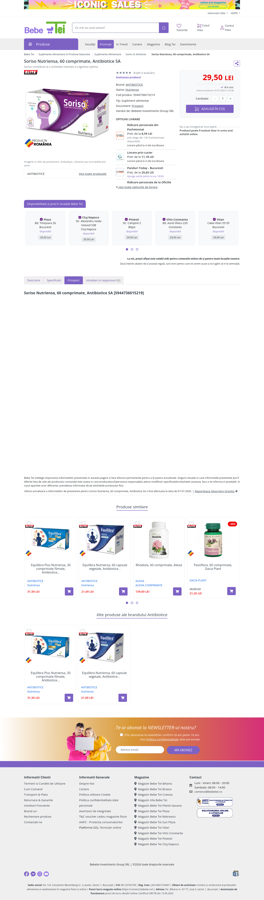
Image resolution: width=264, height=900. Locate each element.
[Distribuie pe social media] (237, 63)
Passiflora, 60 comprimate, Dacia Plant (213, 567)
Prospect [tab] (74, 280)
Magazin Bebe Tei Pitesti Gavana (158, 805)
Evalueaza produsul (128, 77)
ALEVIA (139, 581)
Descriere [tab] (33, 280)
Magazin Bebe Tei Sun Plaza (154, 822)
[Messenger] (33, 873)
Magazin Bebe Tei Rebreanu (155, 816)
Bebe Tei (29, 54)
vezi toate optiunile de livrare (137, 187)
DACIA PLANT (197, 580)
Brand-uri (30, 811)
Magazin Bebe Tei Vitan (151, 827)
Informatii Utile (217, 13)
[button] (126, 249)
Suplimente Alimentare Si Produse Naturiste (64, 54)
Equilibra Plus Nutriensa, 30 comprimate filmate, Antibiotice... (51, 568)
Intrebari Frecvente (37, 805)
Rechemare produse (37, 816)
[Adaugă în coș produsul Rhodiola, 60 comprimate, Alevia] (177, 591)
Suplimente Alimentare (107, 54)
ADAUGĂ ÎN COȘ (210, 109)
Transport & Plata (36, 794)
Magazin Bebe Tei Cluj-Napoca (156, 844)
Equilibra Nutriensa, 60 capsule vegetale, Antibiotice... (104, 567)
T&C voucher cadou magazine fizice (103, 816)
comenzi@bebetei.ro (208, 791)
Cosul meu (203, 27)
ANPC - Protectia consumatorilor (101, 822)
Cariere (84, 789)
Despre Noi (86, 783)
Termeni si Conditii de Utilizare (44, 783)
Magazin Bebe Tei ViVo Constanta (158, 833)
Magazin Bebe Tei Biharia (153, 783)
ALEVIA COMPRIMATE (148, 585)
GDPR (234, 13)
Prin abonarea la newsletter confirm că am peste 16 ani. (162, 735)
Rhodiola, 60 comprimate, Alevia (159, 565)
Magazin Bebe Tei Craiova (153, 794)
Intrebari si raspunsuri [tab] (103, 280)
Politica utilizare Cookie (94, 794)
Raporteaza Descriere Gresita (216, 491)
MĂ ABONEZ (183, 750)
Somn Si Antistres (136, 54)
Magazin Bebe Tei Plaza (152, 811)
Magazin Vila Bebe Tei (150, 800)
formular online (110, 827)
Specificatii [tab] (54, 280)
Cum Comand (33, 789)
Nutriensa (132, 89)
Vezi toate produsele (92, 174)
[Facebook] (26, 873)
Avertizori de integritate (95, 811)
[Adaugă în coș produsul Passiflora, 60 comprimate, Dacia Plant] (231, 591)
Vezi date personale (170, 739)
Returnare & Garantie (38, 800)
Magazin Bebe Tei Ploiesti (153, 838)
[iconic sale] (132, 4)
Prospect (137, 106)
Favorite (182, 28)
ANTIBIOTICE (134, 84)
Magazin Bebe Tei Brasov (153, 789)
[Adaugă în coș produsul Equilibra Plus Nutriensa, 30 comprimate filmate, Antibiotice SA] (69, 591)
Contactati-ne (33, 822)
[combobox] (115, 27)
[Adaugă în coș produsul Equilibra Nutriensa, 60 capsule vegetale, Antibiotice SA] (123, 591)
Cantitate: (202, 98)
